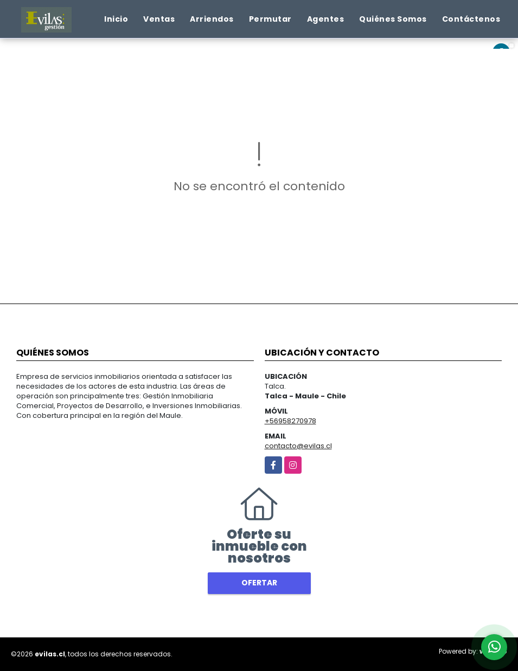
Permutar (270, 19)
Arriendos (212, 19)
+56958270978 (290, 421)
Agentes (325, 19)
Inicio (116, 19)
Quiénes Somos (393, 19)
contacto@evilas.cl (298, 446)
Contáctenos (471, 19)
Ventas (159, 19)
